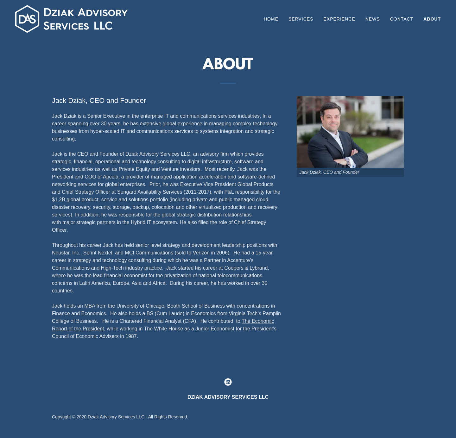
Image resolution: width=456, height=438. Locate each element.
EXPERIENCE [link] (339, 19)
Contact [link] (402, 19)
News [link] (372, 19)
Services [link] (301, 19)
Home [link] (271, 19)
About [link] (432, 19)
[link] (71, 18)
